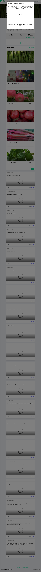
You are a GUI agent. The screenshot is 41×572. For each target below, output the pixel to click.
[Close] (33, 3)
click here (26, 18)
